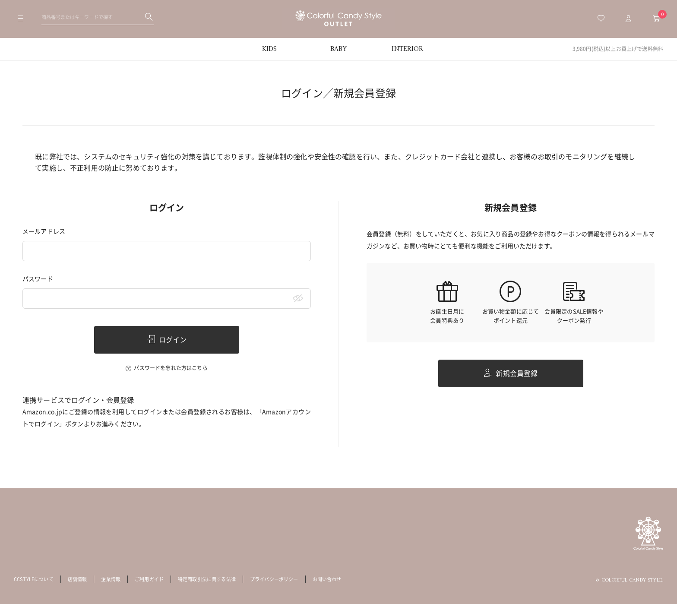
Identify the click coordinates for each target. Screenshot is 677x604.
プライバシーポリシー (274, 579)
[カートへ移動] (656, 19)
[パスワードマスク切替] (298, 298)
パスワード (37, 278)
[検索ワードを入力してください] (97, 17)
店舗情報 (77, 579)
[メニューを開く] (20, 19)
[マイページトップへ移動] (628, 19)
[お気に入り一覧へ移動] (601, 19)
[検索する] (149, 17)
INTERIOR (407, 49)
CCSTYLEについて (34, 579)
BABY (338, 49)
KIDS (269, 49)
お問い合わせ (327, 579)
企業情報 (110, 579)
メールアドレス (43, 231)
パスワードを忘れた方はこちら (170, 368)
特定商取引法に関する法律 (207, 579)
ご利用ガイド (149, 579)
